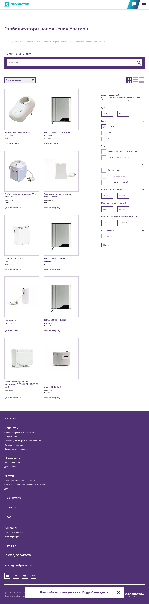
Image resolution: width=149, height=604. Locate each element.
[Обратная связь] (133, 4)
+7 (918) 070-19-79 (17, 555)
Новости (10, 507)
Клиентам (11, 428)
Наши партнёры (11, 537)
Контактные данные (13, 533)
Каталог (10, 418)
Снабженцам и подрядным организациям (22, 441)
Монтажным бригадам (14, 445)
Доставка (8, 489)
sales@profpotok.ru (18, 565)
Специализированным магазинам (19, 433)
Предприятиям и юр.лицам (16, 449)
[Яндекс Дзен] (16, 576)
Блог (7, 517)
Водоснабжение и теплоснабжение (20, 480)
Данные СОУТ (10, 467)
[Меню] (143, 4)
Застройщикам (10, 437)
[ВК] (25, 576)
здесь (104, 592)
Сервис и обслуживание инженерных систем (24, 484)
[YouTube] (7, 576)
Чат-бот (10, 545)
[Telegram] (33, 576)
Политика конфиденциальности (18, 596)
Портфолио (12, 497)
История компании (12, 463)
